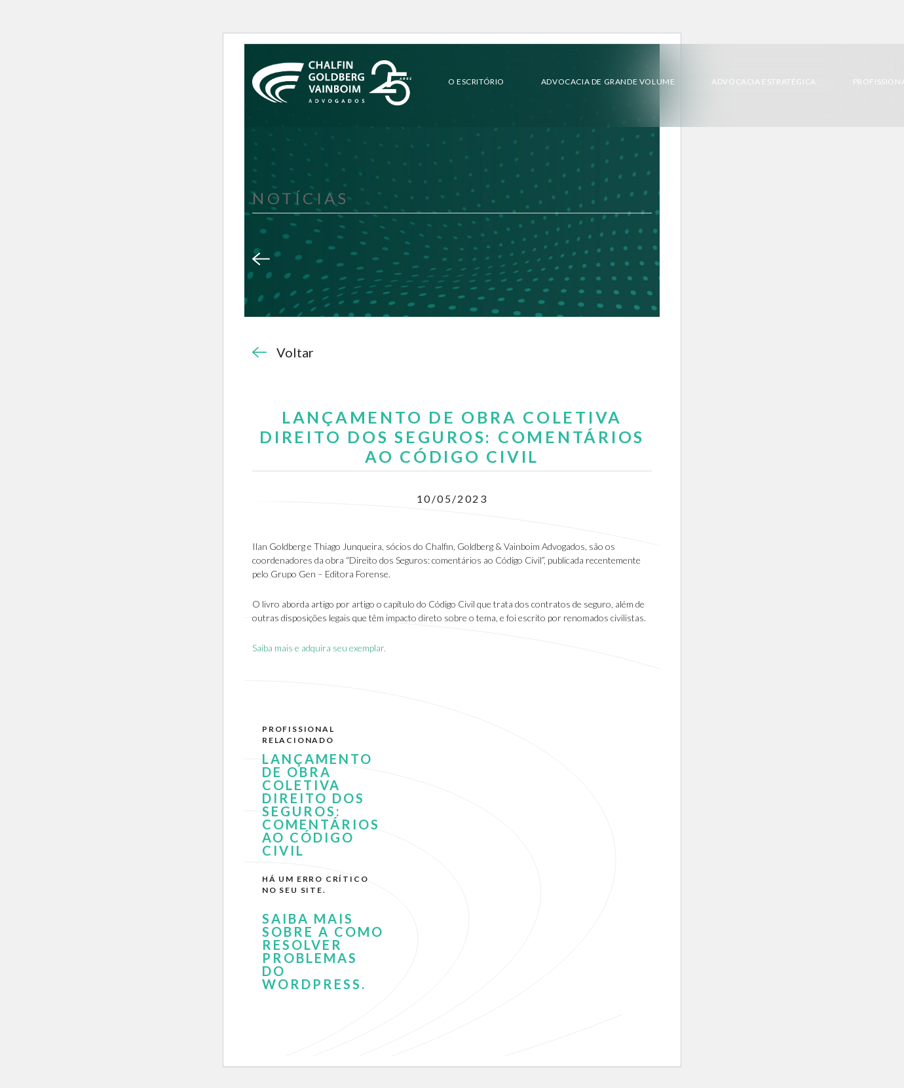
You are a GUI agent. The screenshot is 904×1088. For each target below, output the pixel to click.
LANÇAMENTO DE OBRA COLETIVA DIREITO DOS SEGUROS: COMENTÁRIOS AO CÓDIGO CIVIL (321, 804)
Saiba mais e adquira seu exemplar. (319, 647)
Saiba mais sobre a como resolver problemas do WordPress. (323, 951)
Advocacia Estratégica (763, 81)
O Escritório (476, 81)
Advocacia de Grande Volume (608, 81)
